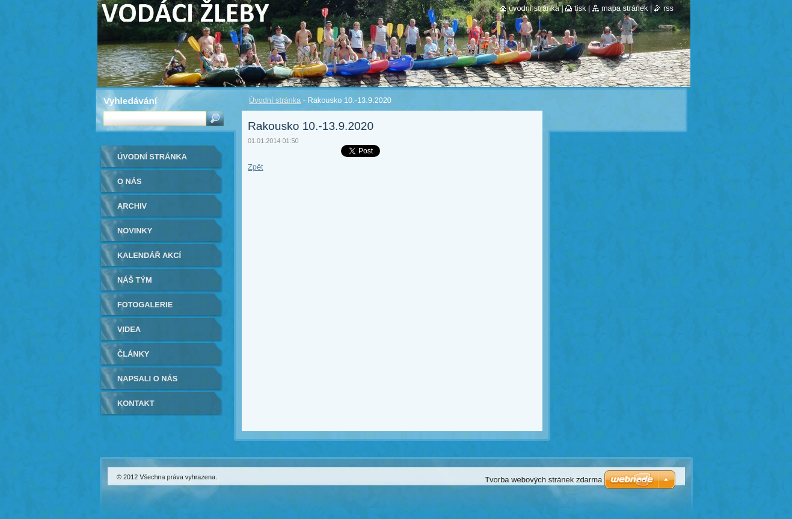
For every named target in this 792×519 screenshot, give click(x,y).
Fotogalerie (145, 304)
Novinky (134, 230)
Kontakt (136, 403)
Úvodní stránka (275, 100)
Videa (129, 329)
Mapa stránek (624, 8)
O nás (129, 181)
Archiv (132, 205)
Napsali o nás (147, 378)
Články (133, 353)
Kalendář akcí (149, 255)
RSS (668, 8)
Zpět (255, 166)
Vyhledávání (130, 101)
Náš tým (134, 279)
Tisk (580, 8)
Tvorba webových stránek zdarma (543, 479)
